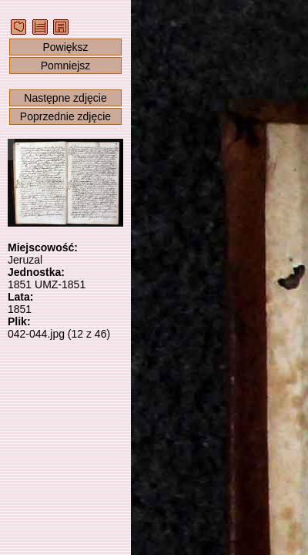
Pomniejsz (66, 65)
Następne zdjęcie (65, 98)
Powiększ (65, 47)
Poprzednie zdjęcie (65, 116)
